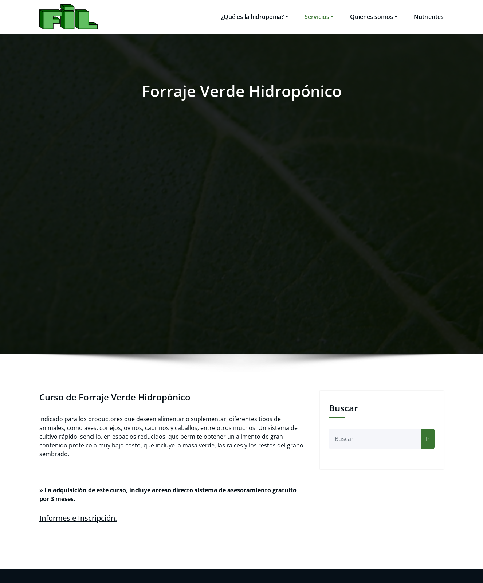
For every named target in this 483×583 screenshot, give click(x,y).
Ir (428, 439)
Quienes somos (373, 17)
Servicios (319, 17)
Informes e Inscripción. (78, 518)
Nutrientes (429, 17)
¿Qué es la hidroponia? (254, 17)
